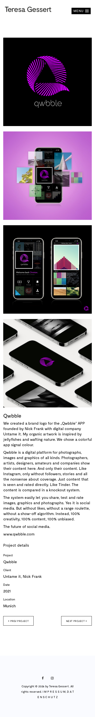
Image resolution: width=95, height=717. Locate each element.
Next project (76, 621)
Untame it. (12, 434)
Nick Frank (34, 428)
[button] (81, 11)
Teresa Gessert (59, 686)
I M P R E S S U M (54, 691)
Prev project (18, 621)
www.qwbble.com (18, 534)
